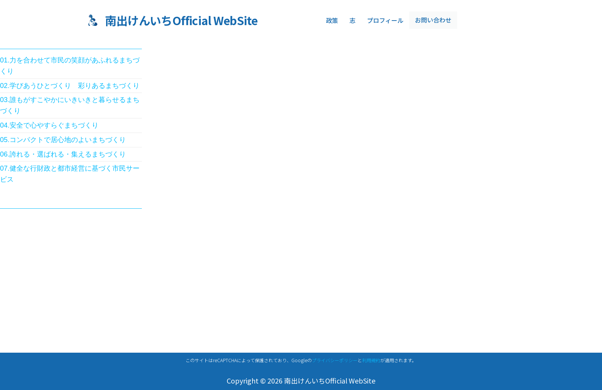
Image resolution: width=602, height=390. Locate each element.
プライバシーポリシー (334, 360)
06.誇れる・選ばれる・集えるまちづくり (63, 154)
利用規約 (371, 360)
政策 (332, 20)
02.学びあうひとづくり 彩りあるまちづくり (70, 86)
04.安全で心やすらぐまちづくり (49, 125)
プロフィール (385, 20)
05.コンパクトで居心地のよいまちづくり (63, 140)
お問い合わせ (432, 20)
